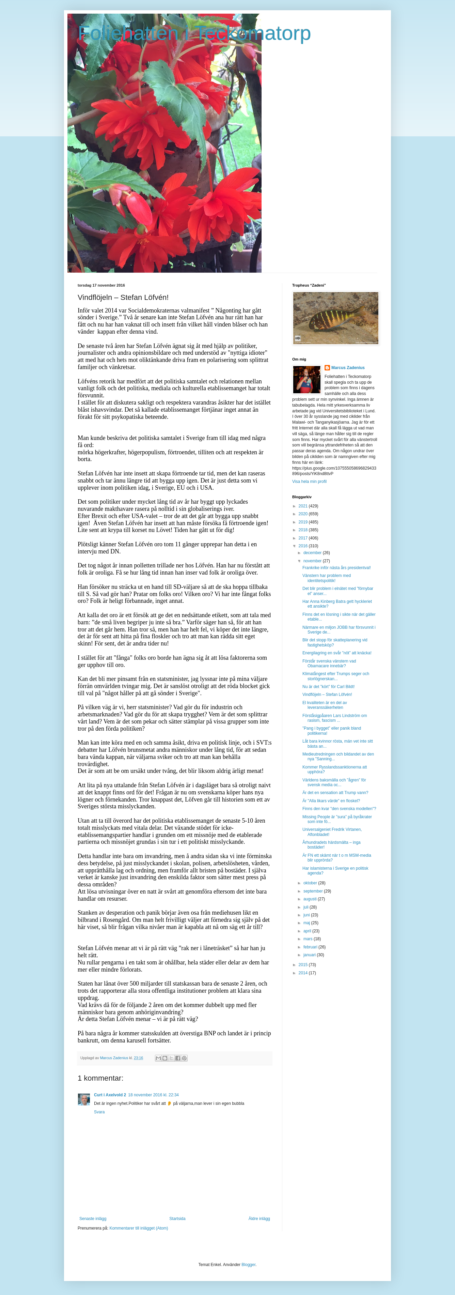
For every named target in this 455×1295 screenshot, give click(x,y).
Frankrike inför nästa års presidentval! (336, 567)
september (313, 891)
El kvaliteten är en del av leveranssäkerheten (324, 705)
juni (307, 915)
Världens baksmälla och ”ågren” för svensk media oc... (334, 782)
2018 (304, 530)
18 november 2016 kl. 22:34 (153, 1095)
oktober (310, 883)
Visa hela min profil (309, 481)
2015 (304, 964)
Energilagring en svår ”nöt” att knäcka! (337, 653)
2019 (304, 522)
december (313, 552)
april (307, 931)
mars (308, 938)
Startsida (177, 1218)
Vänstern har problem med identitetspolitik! (326, 578)
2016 (304, 546)
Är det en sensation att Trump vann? (335, 792)
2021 (304, 506)
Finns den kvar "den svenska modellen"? (339, 808)
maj (307, 922)
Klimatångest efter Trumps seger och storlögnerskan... (335, 676)
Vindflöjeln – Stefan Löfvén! (327, 694)
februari (310, 947)
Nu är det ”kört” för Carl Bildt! (328, 686)
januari (310, 955)
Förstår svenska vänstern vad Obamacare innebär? (329, 663)
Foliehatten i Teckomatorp (194, 32)
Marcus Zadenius (348, 367)
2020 (304, 514)
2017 (304, 538)
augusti (310, 899)
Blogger (248, 1264)
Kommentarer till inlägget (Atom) (138, 1228)
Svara (99, 1112)
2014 (304, 973)
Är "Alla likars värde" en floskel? (331, 800)
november (313, 561)
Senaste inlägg (92, 1218)
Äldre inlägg (259, 1218)
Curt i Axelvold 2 (110, 1095)
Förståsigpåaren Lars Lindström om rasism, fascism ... (334, 718)
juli (306, 907)
